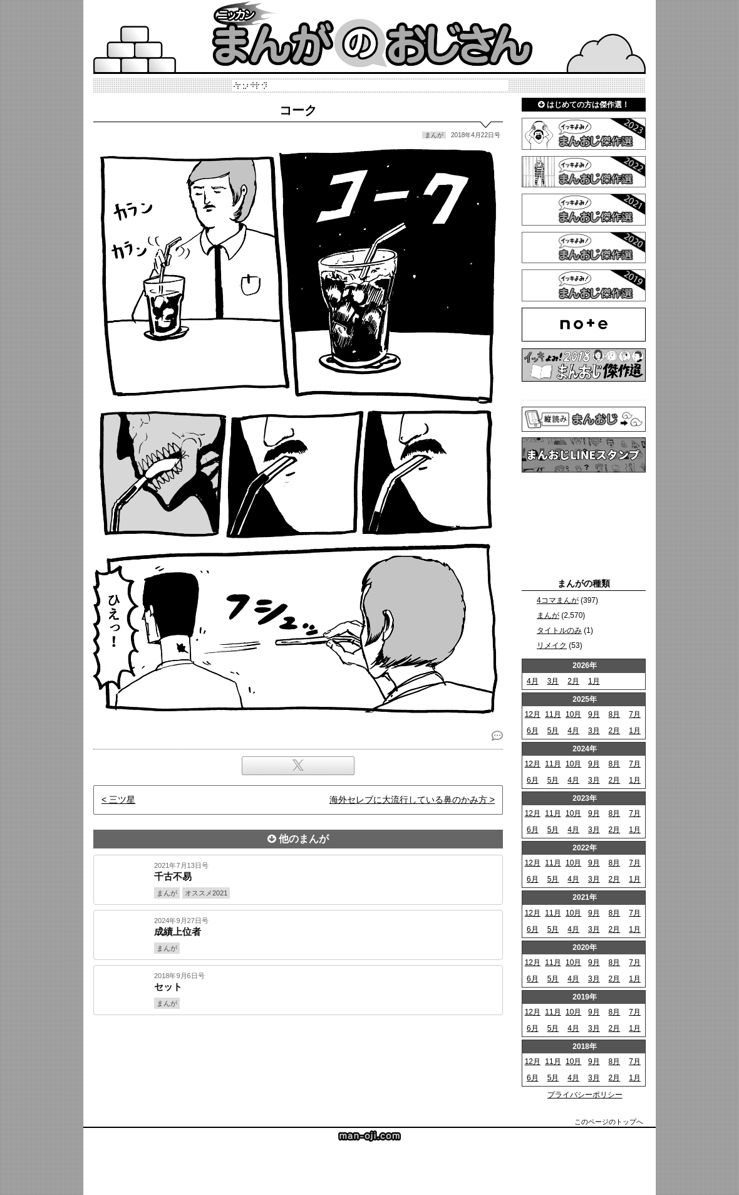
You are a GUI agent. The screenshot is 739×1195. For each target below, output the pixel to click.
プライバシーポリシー (585, 1094)
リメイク (552, 645)
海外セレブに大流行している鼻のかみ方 (408, 800)
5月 (553, 730)
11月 (553, 714)
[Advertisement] (298, 1057)
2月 (573, 681)
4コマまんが (558, 600)
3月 (553, 681)
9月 (594, 714)
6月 (533, 730)
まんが (548, 615)
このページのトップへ (608, 1121)
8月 (615, 714)
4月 (533, 681)
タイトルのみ (559, 630)
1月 (594, 681)
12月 (532, 714)
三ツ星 (122, 800)
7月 (635, 714)
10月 (573, 714)
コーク (298, 110)
